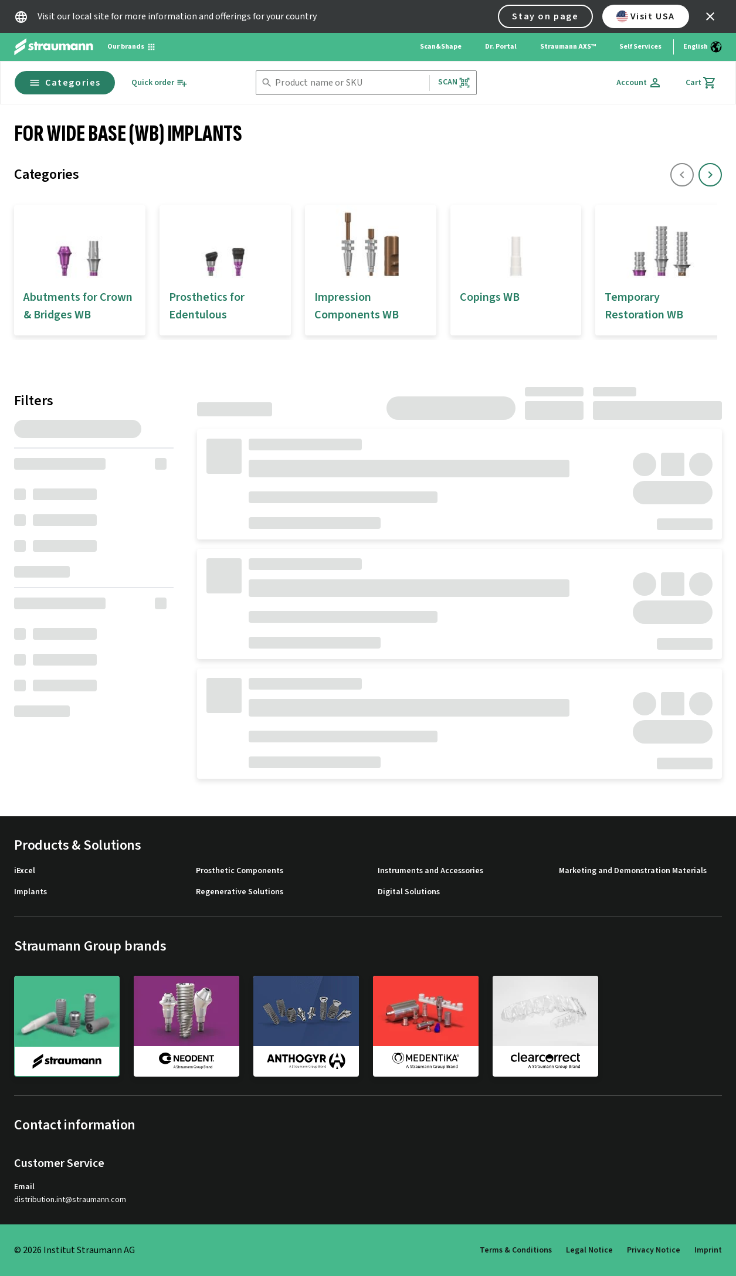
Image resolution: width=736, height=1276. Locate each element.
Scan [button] (454, 82)
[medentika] (426, 1025)
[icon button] (710, 16)
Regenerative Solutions (239, 892)
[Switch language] (702, 47)
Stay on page (545, 16)
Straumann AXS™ (568, 47)
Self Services (640, 47)
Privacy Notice (653, 1250)
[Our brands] (131, 47)
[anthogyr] (306, 1025)
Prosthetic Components (239, 871)
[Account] (639, 82)
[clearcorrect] (545, 1025)
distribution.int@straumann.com (70, 1200)
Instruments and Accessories (430, 871)
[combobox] (349, 83)
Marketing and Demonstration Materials (633, 871)
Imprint (708, 1250)
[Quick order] (159, 82)
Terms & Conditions (516, 1250)
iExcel (24, 871)
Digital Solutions (409, 892)
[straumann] (67, 1026)
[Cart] (701, 82)
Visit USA (645, 16)
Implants (30, 892)
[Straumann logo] (53, 47)
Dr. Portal (501, 47)
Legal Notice (589, 1250)
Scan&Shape (441, 47)
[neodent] (186, 1025)
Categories (65, 82)
